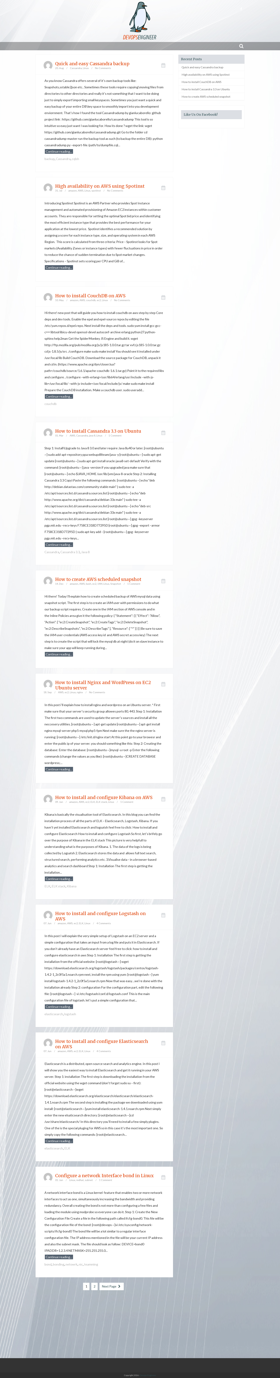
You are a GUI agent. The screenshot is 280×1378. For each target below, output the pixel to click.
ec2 (99, 300)
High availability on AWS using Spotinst (100, 186)
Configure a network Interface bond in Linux (104, 1175)
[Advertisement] (140, 1324)
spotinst (96, 190)
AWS (80, 190)
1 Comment (115, 435)
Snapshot (115, 583)
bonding (58, 1264)
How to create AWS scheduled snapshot (98, 579)
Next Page (111, 1286)
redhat (80, 1180)
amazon (72, 190)
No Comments (103, 68)
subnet (89, 1180)
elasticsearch (53, 1014)
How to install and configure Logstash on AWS (100, 916)
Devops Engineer (148, 1375)
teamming (91, 1264)
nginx (80, 692)
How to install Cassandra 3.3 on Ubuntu (98, 431)
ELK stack (101, 801)
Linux (86, 68)
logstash (70, 1014)
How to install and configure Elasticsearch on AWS (101, 1044)
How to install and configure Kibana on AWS (103, 797)
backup (49, 159)
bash (88, 583)
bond (48, 1264)
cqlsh (75, 159)
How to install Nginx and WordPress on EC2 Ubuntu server (103, 685)
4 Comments (104, 923)
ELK (93, 801)
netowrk (72, 1264)
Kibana (71, 886)
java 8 (92, 435)
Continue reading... (59, 151)
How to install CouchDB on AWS (90, 296)
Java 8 (85, 552)
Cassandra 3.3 (70, 552)
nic (81, 1264)
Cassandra (76, 68)
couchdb (91, 300)
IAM (100, 583)
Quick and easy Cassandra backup (92, 64)
